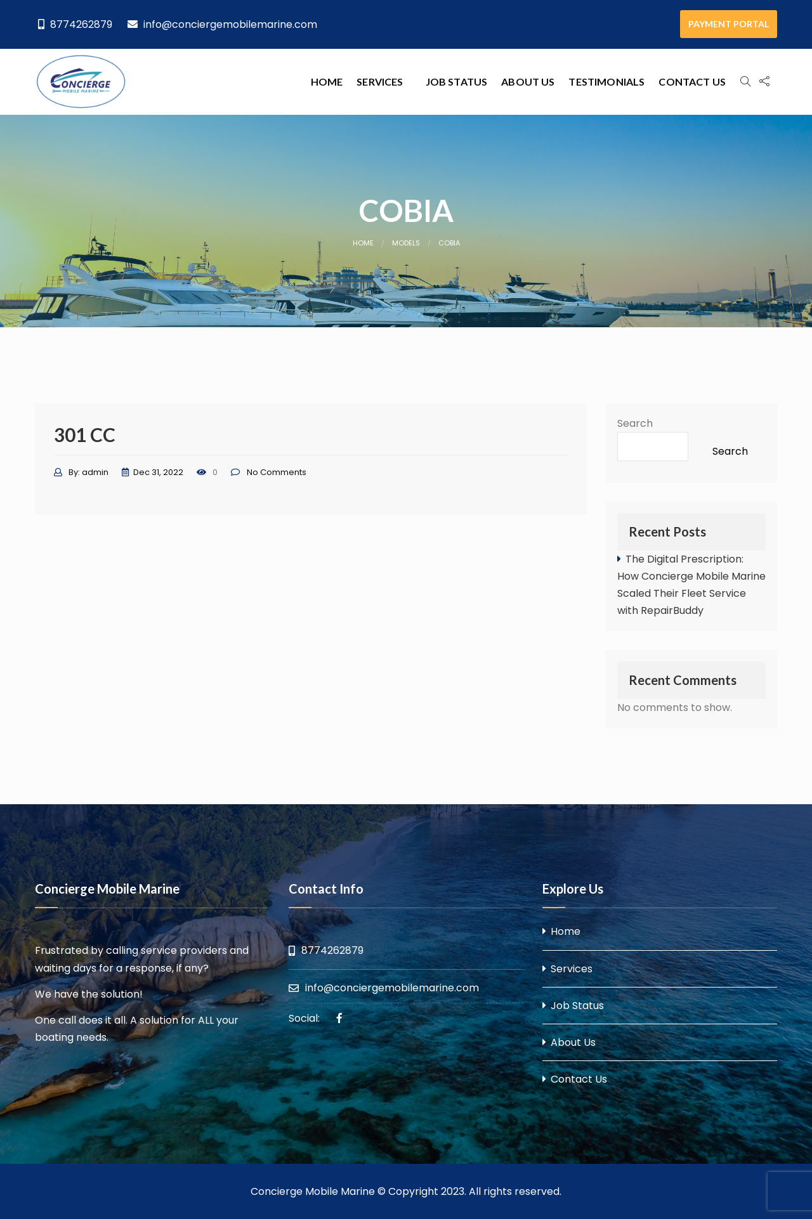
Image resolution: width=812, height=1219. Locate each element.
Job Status (457, 81)
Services (380, 81)
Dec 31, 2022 (158, 472)
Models (406, 243)
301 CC (84, 434)
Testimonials (606, 81)
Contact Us (692, 81)
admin (95, 472)
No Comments (276, 472)
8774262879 (75, 24)
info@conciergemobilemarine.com (222, 24)
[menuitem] (327, 82)
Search (635, 423)
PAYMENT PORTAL (728, 23)
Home (327, 81)
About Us (527, 81)
